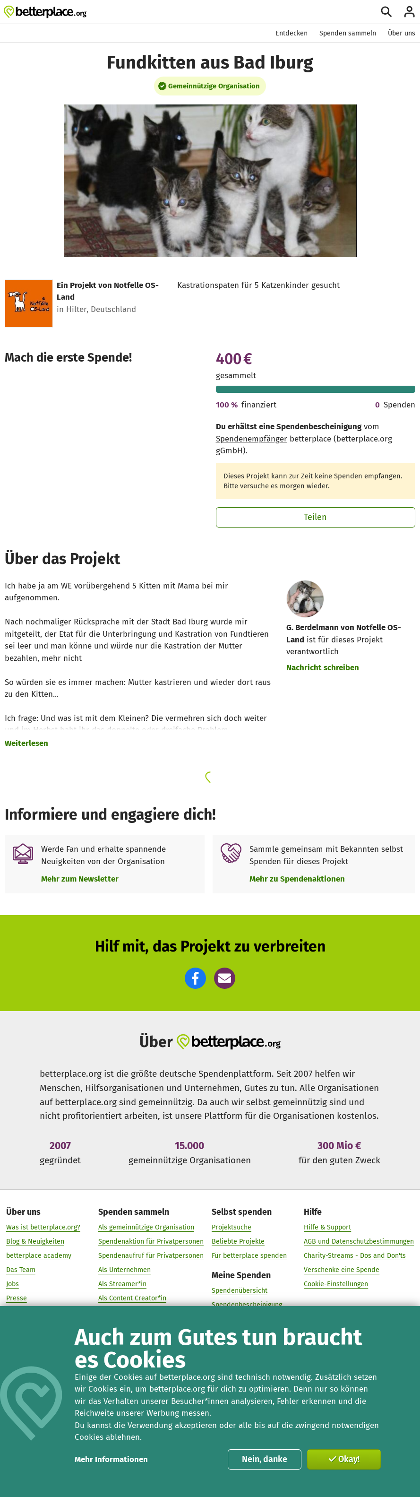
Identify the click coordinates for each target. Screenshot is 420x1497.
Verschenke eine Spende (341, 1270)
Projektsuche (231, 1228)
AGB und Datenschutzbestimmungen (359, 1241)
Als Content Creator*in (132, 1298)
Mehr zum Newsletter (80, 878)
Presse (16, 1298)
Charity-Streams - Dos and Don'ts (355, 1256)
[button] (195, 978)
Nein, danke (264, 1459)
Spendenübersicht (239, 1291)
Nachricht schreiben (322, 667)
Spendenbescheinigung (247, 1305)
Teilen (315, 517)
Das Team (20, 1270)
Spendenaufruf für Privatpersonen (151, 1256)
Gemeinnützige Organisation (214, 86)
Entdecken (291, 33)
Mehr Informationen (111, 1459)
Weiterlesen (26, 743)
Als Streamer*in (122, 1284)
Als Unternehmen (124, 1270)
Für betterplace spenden (249, 1256)
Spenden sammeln (347, 33)
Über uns (401, 33)
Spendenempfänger (251, 438)
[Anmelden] (409, 11)
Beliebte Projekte (238, 1241)
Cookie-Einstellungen (336, 1284)
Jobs (12, 1284)
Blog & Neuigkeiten (35, 1241)
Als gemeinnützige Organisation (146, 1228)
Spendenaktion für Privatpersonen (151, 1241)
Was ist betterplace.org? (43, 1228)
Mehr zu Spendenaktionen (297, 878)
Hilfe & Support (327, 1228)
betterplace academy (38, 1256)
